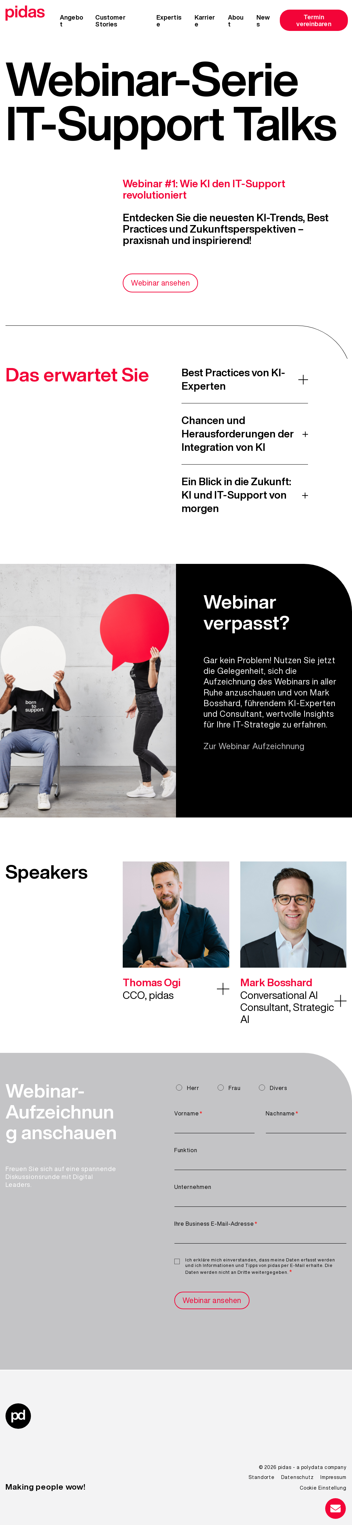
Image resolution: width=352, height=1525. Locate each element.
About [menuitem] (236, 20)
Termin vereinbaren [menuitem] (313, 20)
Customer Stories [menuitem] (110, 20)
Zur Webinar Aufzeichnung (254, 746)
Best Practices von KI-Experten (233, 379)
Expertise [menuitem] (169, 20)
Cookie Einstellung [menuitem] (323, 1487)
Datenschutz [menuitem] (297, 1477)
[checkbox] (260, 1089)
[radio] (189, 1087)
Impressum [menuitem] (333, 1477)
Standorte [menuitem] (262, 1477)
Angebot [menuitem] (71, 20)
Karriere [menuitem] (205, 20)
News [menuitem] (263, 20)
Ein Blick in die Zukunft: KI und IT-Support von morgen (236, 495)
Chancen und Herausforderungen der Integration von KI (238, 434)
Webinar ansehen (162, 283)
